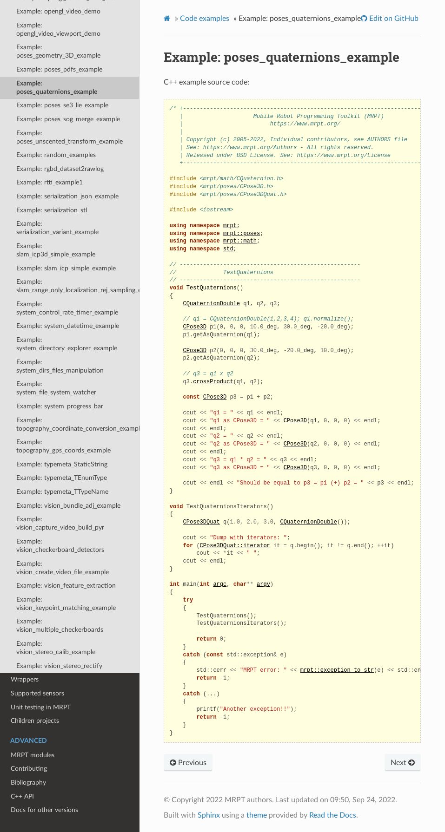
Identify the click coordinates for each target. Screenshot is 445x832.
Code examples (204, 18)
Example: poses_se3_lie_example (62, 105)
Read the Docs (332, 815)
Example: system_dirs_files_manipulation (60, 366)
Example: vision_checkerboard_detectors (60, 545)
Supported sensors (37, 693)
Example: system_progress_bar (59, 406)
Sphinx (209, 815)
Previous (188, 762)
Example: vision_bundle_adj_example (68, 505)
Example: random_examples (56, 154)
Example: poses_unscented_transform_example (69, 137)
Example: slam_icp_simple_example (66, 268)
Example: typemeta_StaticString (61, 464)
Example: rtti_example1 (49, 182)
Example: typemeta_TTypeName (62, 491)
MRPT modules (32, 755)
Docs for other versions (44, 809)
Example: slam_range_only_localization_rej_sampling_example (77, 286)
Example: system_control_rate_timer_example (67, 308)
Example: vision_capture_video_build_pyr (60, 523)
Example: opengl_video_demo (58, 11)
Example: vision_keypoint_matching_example (66, 603)
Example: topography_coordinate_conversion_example (77, 424)
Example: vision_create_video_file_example (62, 568)
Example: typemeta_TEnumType (61, 477)
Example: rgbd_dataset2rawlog (60, 168)
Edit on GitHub (392, 18)
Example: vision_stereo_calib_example (55, 647)
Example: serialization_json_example (67, 196)
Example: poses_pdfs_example (59, 69)
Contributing (29, 768)
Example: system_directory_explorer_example (66, 344)
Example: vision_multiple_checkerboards (59, 625)
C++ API (22, 796)
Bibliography (28, 782)
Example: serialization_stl (51, 210)
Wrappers (25, 679)
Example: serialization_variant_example (57, 228)
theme (256, 815)
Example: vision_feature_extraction (66, 585)
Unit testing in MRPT (41, 707)
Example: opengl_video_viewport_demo (58, 29)
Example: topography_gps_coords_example (63, 446)
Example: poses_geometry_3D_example (58, 51)
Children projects (35, 720)
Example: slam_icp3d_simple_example (55, 250)
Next (403, 762)
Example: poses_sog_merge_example (68, 119)
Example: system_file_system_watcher (56, 388)
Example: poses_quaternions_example (56, 87)
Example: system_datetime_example (67, 325)
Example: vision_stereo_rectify (59, 665)
